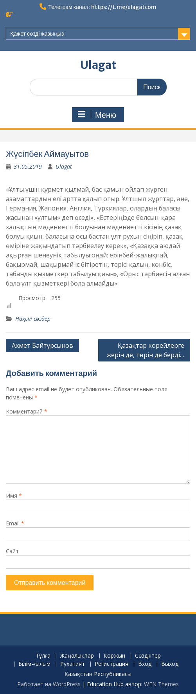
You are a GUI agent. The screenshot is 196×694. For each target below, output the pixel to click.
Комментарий (26, 411)
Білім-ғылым (34, 664)
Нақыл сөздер (32, 318)
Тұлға (43, 655)
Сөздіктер (148, 655)
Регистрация (111, 664)
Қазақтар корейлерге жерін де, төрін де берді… (145, 350)
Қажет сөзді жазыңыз (37, 33)
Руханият (72, 664)
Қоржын (114, 655)
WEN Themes (161, 684)
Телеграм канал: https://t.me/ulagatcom (102, 7)
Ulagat (98, 65)
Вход (144, 664)
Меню (97, 114)
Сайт (12, 551)
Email (15, 523)
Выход (169, 664)
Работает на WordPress (49, 684)
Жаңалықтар (77, 655)
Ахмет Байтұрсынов (42, 345)
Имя (14, 495)
